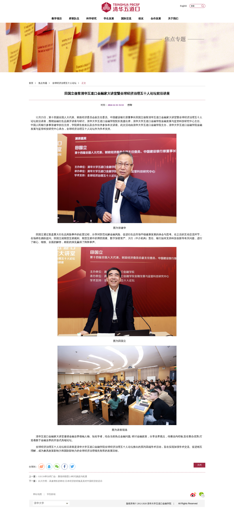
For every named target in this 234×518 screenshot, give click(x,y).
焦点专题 (42, 83)
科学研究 (91, 18)
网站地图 (37, 494)
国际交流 (126, 18)
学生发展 (109, 18)
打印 (130, 105)
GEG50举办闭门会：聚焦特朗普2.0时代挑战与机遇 (62, 476)
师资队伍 (74, 18)
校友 (141, 18)
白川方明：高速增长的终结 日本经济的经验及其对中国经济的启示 (70, 481)
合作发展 (156, 18)
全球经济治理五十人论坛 (64, 83)
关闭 (199, 465)
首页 (31, 83)
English (183, 6)
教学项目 (57, 18)
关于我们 (173, 18)
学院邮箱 (51, 494)
